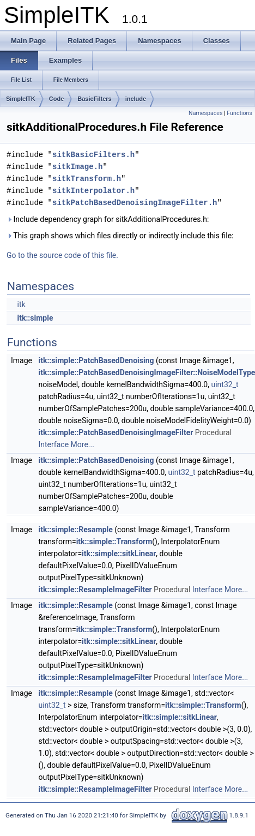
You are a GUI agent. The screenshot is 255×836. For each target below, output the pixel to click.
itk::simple (35, 318)
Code (56, 98)
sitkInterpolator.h (93, 190)
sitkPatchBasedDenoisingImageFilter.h (134, 202)
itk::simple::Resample (75, 529)
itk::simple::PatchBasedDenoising (96, 360)
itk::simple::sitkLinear (119, 553)
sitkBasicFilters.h (93, 154)
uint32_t (224, 384)
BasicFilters (94, 98)
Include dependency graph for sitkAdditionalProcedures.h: (108, 219)
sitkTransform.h (86, 178)
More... (82, 444)
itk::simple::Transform (114, 541)
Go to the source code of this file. (62, 255)
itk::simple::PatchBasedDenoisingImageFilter (115, 432)
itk (21, 304)
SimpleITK (20, 98)
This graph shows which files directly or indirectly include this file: (120, 235)
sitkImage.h (77, 166)
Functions (239, 113)
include (136, 98)
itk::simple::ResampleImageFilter (94, 589)
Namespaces (205, 113)
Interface (53, 444)
